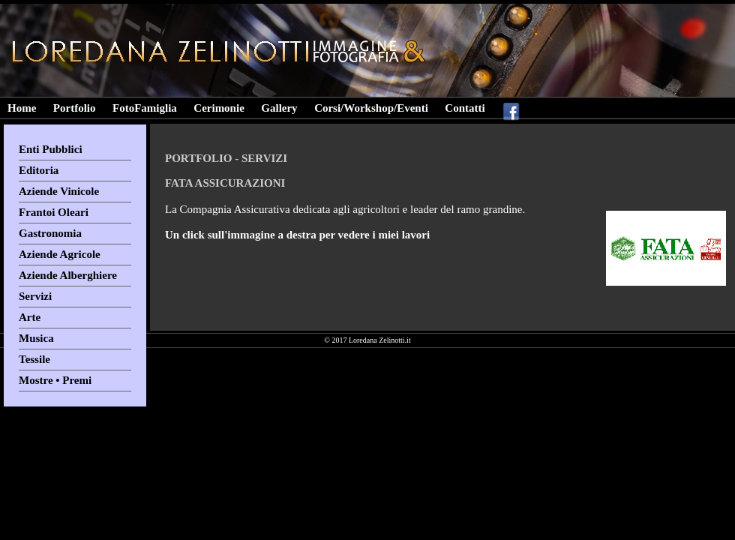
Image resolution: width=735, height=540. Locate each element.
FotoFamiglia (144, 108)
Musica (36, 338)
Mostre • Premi (55, 380)
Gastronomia (50, 233)
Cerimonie (219, 108)
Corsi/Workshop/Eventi (371, 108)
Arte (29, 317)
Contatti (464, 108)
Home (22, 108)
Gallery (279, 108)
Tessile (34, 359)
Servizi (35, 296)
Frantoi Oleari (53, 212)
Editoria (38, 170)
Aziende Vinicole (59, 191)
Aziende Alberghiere (68, 275)
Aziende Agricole (59, 254)
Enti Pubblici (50, 149)
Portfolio (74, 108)
